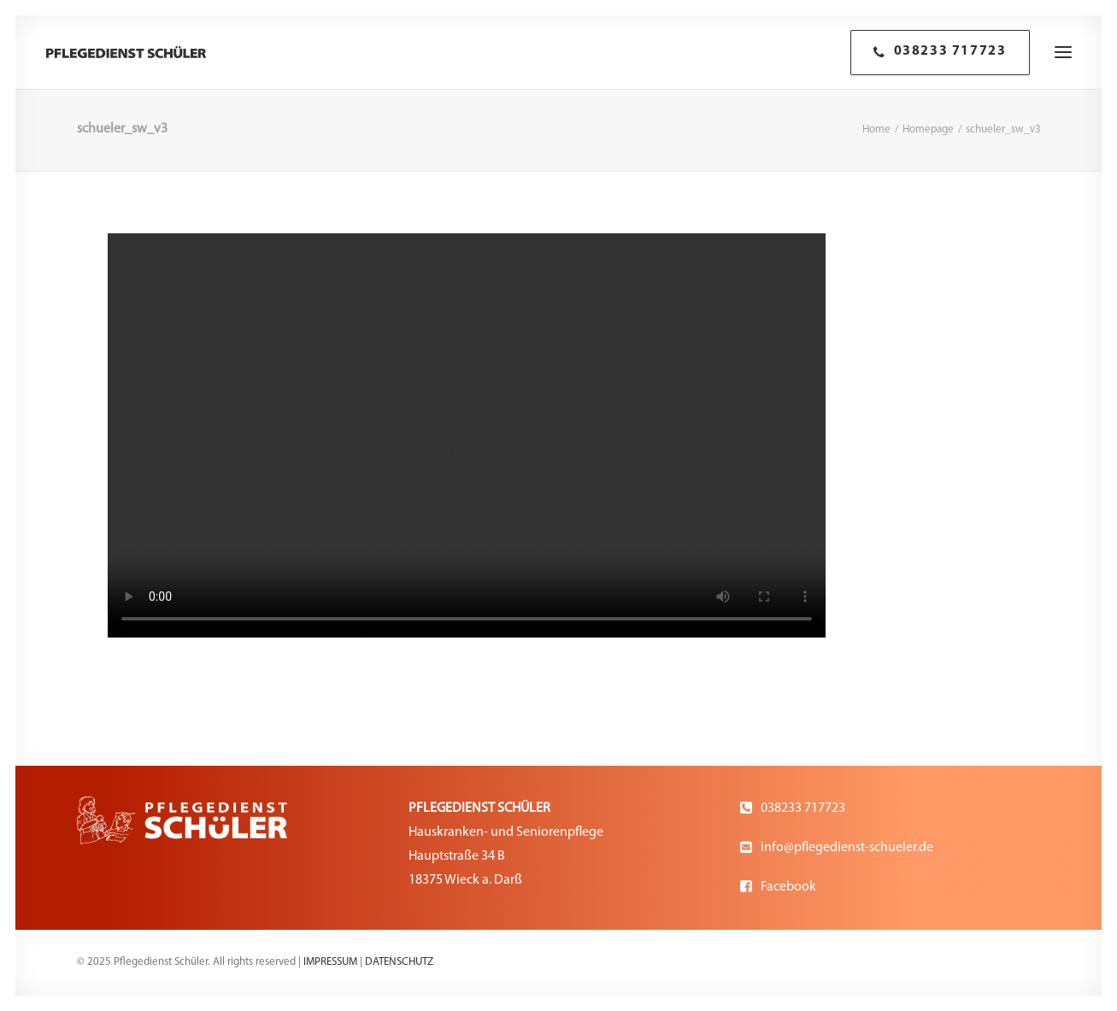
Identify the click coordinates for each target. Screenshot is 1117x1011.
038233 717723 (803, 808)
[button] (1063, 52)
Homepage (928, 129)
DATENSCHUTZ (399, 961)
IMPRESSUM (330, 961)
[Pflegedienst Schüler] (126, 52)
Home (876, 129)
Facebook (788, 887)
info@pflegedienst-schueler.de (847, 848)
